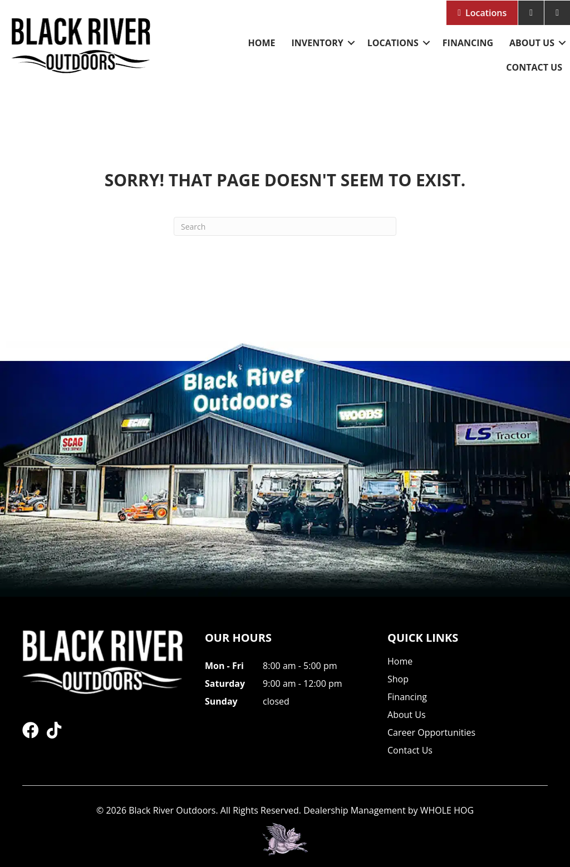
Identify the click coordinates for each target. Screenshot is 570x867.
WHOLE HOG (447, 810)
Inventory (317, 43)
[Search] (285, 226)
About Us (531, 43)
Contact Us (534, 67)
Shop (398, 680)
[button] (351, 43)
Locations (486, 13)
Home (261, 43)
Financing (468, 43)
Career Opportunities (431, 733)
